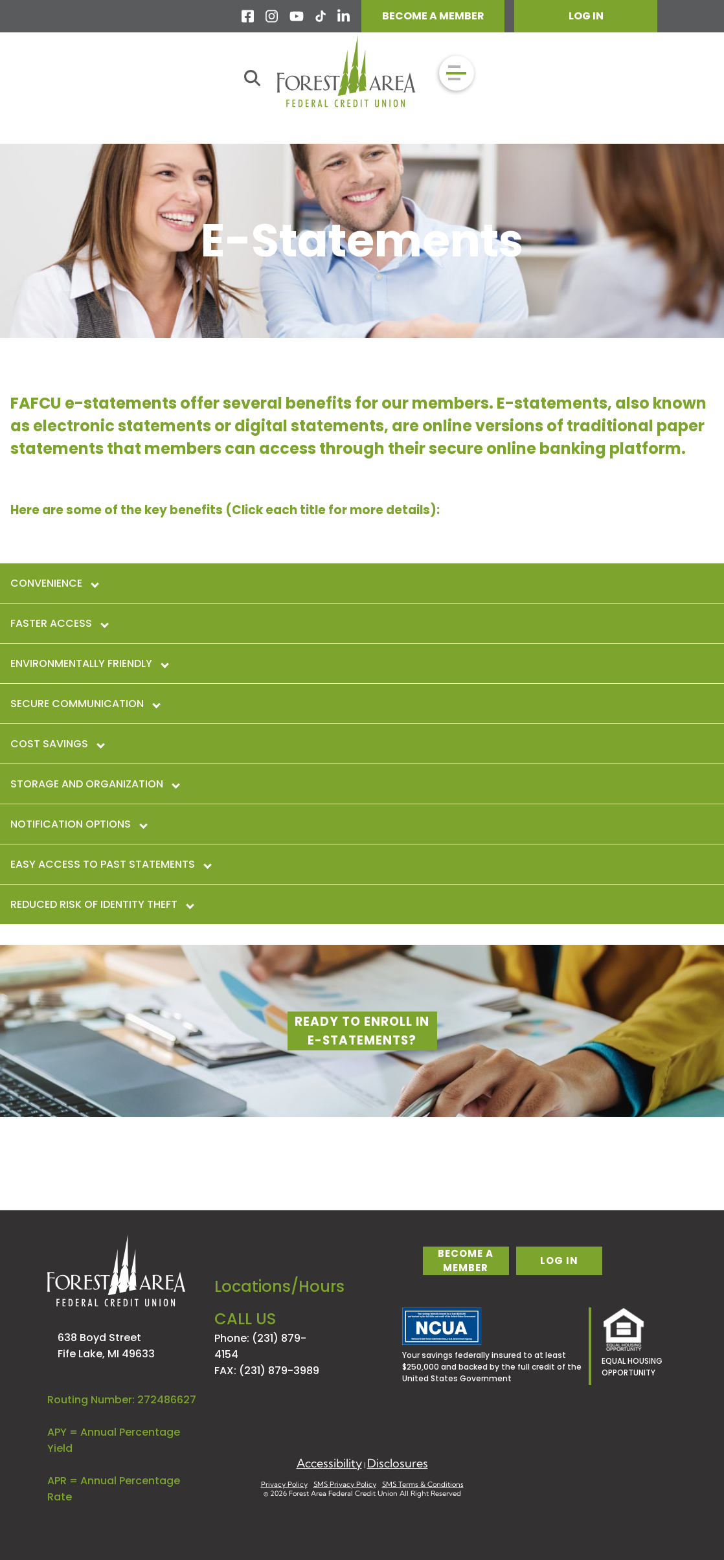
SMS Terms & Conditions (423, 1484)
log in (559, 1260)
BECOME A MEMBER (433, 15)
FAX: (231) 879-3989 (266, 1370)
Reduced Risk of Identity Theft (101, 904)
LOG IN (586, 15)
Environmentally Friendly (89, 663)
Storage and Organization (94, 783)
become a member (465, 1260)
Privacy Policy (284, 1484)
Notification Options (78, 824)
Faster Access (58, 623)
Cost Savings (57, 743)
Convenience (54, 583)
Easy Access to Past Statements (110, 864)
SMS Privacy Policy (344, 1484)
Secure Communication (84, 703)
